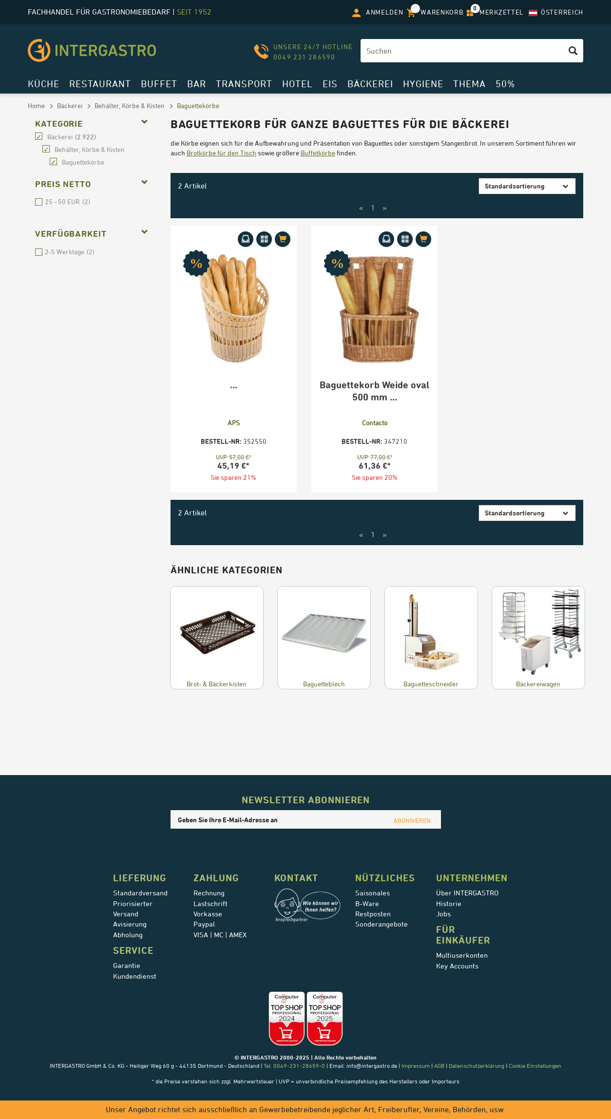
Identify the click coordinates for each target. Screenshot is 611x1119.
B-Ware (367, 903)
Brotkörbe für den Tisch (221, 153)
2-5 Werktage (38, 252)
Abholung (128, 934)
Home (36, 105)
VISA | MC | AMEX (220, 934)
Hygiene (423, 83)
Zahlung (216, 878)
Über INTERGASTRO (467, 893)
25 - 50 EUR (38, 202)
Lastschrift (210, 903)
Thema (469, 83)
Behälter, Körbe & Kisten (130, 105)
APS (234, 422)
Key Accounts (457, 966)
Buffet (159, 83)
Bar (196, 83)
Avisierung (130, 924)
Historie (448, 903)
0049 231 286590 (304, 57)
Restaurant (100, 83)
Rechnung (209, 893)
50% (506, 83)
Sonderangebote (381, 924)
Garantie (126, 965)
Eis (330, 83)
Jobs (443, 914)
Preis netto (63, 184)
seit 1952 (194, 12)
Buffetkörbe (318, 153)
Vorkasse (207, 914)
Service (133, 950)
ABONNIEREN (412, 820)
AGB (439, 1065)
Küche (43, 83)
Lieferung (140, 878)
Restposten (373, 914)
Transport (244, 83)
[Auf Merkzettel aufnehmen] (264, 239)
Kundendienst (134, 976)
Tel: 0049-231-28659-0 (293, 1065)
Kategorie (59, 123)
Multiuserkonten (462, 955)
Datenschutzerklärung (476, 1065)
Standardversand (140, 893)
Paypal (204, 924)
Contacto (374, 422)
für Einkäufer (463, 935)
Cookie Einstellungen (535, 1065)
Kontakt (296, 878)
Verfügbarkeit (71, 233)
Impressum (415, 1065)
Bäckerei (370, 83)
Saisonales (372, 893)
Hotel (297, 83)
